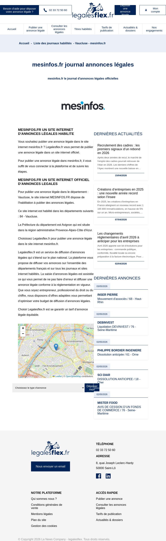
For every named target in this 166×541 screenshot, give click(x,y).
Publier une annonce (109, 498)
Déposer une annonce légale (125, 10)
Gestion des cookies (44, 525)
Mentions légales (42, 514)
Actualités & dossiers (130, 29)
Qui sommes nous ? (44, 498)
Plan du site (38, 519)
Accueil (11, 29)
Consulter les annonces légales (59, 29)
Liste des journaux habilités (53, 43)
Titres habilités (83, 29)
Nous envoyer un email (50, 466)
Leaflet (57, 376)
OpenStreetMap (73, 376)
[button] (56, 347)
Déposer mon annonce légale (91, 388)
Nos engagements (154, 29)
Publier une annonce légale (35, 29)
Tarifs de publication (106, 29)
